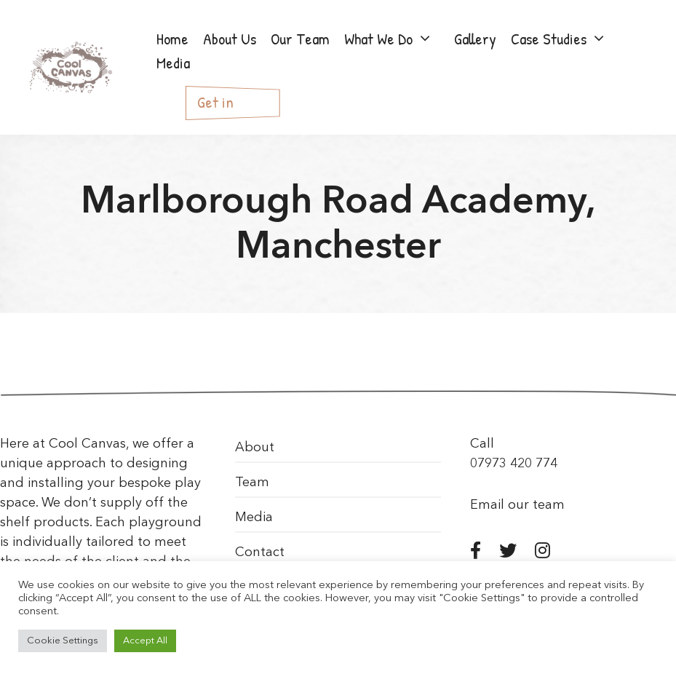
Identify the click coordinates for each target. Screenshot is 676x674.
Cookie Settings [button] (62, 641)
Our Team (300, 38)
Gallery (475, 38)
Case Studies (566, 39)
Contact (260, 552)
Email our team (517, 505)
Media (173, 63)
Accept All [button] (145, 641)
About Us (229, 38)
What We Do (396, 39)
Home (172, 38)
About (254, 447)
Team (252, 482)
